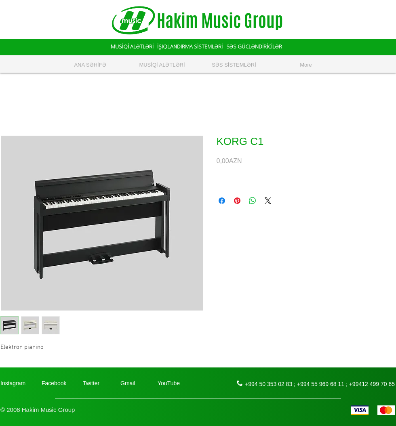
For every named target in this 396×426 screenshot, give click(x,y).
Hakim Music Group (220, 20)
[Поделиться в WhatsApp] (252, 201)
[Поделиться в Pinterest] (237, 201)
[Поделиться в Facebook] (222, 201)
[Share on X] (268, 201)
